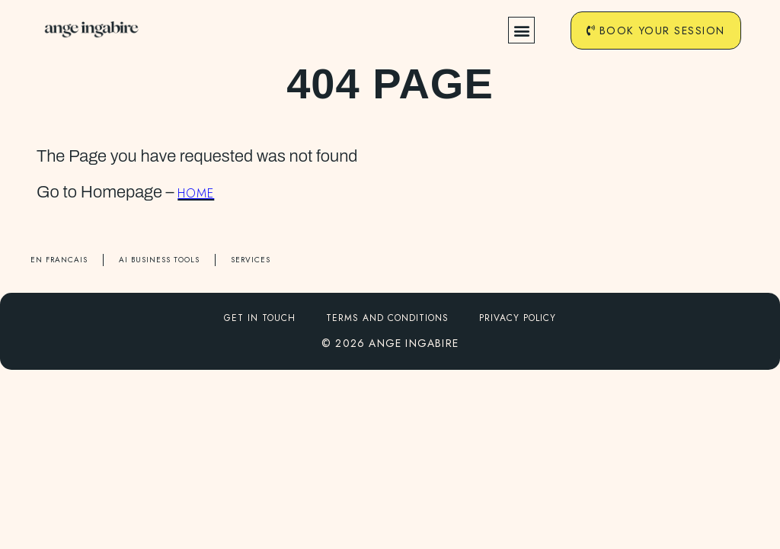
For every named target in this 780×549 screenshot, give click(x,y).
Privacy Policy (517, 318)
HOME (195, 193)
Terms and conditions (387, 318)
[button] (520, 31)
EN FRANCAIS (59, 259)
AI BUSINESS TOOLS (159, 259)
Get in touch (260, 318)
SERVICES (250, 259)
